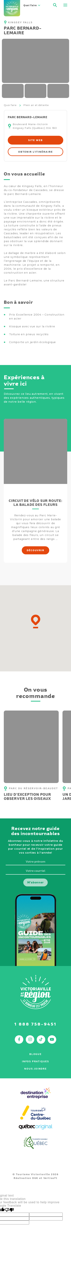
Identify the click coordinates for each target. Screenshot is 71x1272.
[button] (35, 621)
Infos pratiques (35, 1061)
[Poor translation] (9, 1210)
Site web (35, 140)
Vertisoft (50, 1178)
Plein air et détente (36, 105)
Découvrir (35, 550)
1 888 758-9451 (35, 1024)
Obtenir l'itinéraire (35, 151)
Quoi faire (10, 105)
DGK (35, 1178)
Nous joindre (35, 1068)
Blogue (35, 1054)
